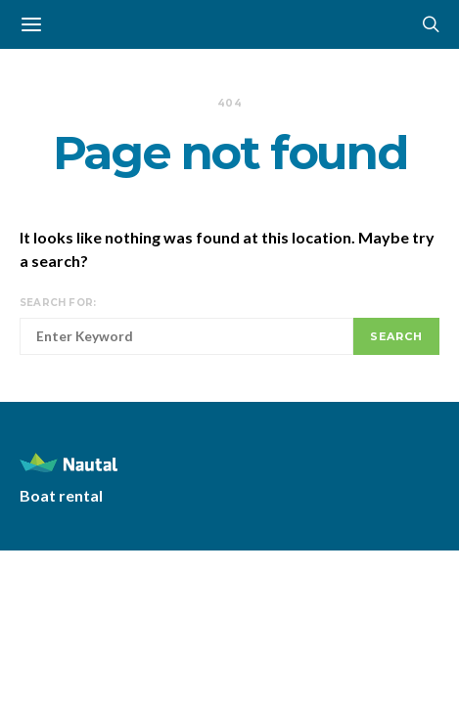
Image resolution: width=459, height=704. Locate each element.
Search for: (58, 302)
